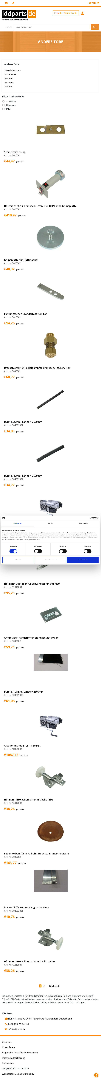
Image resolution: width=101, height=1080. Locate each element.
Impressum (8, 1063)
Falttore (9, 86)
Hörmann (11, 105)
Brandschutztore (13, 70)
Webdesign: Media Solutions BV (18, 1073)
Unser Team (8, 1047)
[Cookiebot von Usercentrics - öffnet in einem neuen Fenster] (87, 518)
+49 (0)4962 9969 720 (17, 1023)
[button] (82, 15)
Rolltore (9, 78)
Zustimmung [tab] (17, 523)
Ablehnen (18, 560)
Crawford (11, 101)
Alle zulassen (83, 560)
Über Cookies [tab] (83, 523)
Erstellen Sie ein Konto (65, 13)
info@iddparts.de (15, 1029)
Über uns (7, 1041)
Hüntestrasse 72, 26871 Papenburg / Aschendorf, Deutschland (38, 1018)
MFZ (8, 108)
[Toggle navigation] (7, 27)
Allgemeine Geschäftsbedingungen (20, 1052)
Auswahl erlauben (50, 560)
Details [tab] (50, 523)
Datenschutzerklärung (13, 1057)
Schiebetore (10, 74)
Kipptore (9, 82)
